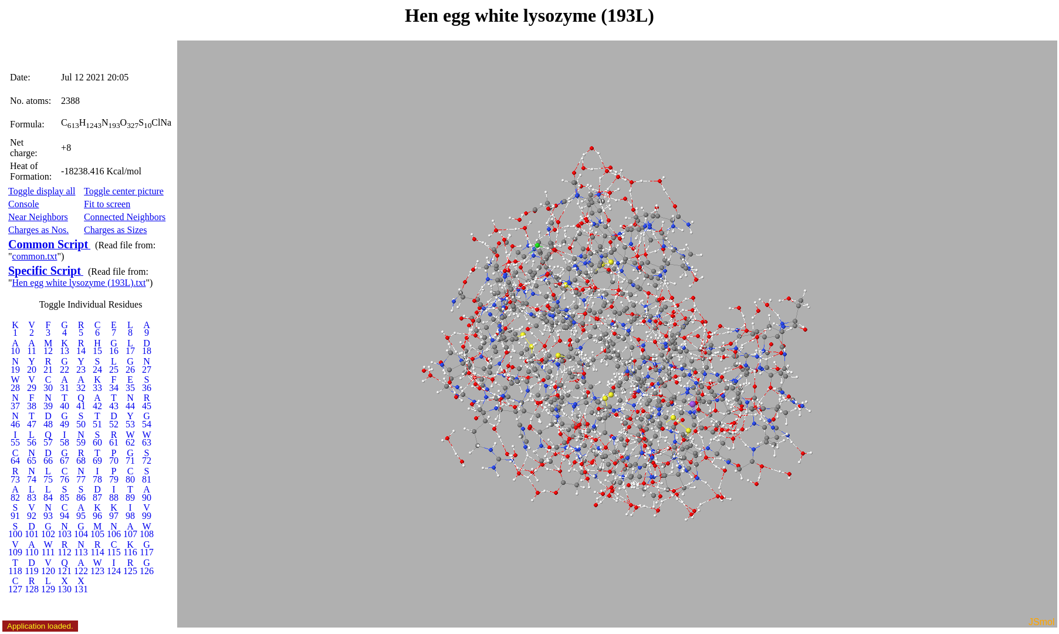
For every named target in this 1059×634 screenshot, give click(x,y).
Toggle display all (41, 191)
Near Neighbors (38, 217)
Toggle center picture (124, 191)
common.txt (34, 256)
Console (23, 204)
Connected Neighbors (124, 217)
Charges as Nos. (38, 230)
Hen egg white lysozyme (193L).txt (79, 283)
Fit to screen (107, 204)
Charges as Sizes (115, 230)
